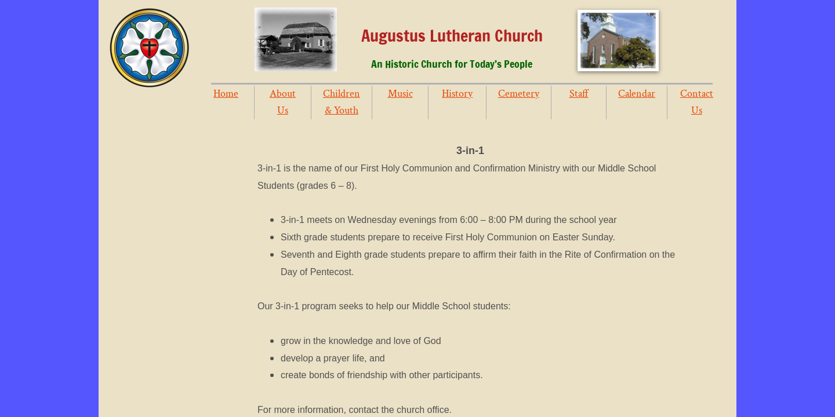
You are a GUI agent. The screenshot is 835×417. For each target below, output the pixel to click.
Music (400, 93)
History (457, 93)
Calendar (636, 93)
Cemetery (518, 93)
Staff (579, 93)
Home (225, 93)
